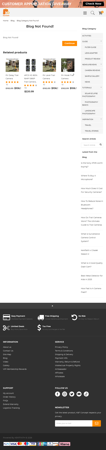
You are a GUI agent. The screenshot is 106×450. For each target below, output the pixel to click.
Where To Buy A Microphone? (88, 177)
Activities (86, 36)
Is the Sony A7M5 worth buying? (92, 165)
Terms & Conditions (64, 351)
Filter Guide (90, 47)
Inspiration (87, 119)
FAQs (5, 401)
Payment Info (61, 358)
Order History (9, 397)
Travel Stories (91, 131)
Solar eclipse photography (90, 95)
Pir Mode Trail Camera (67, 77)
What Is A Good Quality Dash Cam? (92, 265)
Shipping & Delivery (64, 354)
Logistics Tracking (11, 408)
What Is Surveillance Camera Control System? (90, 237)
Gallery (6, 365)
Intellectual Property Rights (67, 365)
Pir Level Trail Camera (49, 77)
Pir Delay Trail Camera (12, 77)
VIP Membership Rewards (15, 369)
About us (7, 347)
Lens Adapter (91, 53)
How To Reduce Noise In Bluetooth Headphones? (92, 205)
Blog (13, 21)
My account (8, 393)
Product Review (92, 59)
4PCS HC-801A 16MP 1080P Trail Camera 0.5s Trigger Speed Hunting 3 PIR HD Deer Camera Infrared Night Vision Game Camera (30, 79)
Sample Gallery (92, 76)
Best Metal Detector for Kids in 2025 (92, 277)
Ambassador (61, 369)
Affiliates (59, 373)
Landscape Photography (88, 112)
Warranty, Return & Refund (67, 362)
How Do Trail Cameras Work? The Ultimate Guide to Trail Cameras (91, 221)
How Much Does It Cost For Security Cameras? (92, 190)
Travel (88, 125)
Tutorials (86, 88)
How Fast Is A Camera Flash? (91, 290)
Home (5, 21)
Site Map (7, 354)
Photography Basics (90, 103)
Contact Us (8, 351)
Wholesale (60, 376)
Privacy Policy (61, 347)
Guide (85, 41)
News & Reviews (89, 64)
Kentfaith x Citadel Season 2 (89, 252)
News (87, 82)
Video (5, 362)
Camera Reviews (92, 70)
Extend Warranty (10, 404)
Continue (70, 43)
